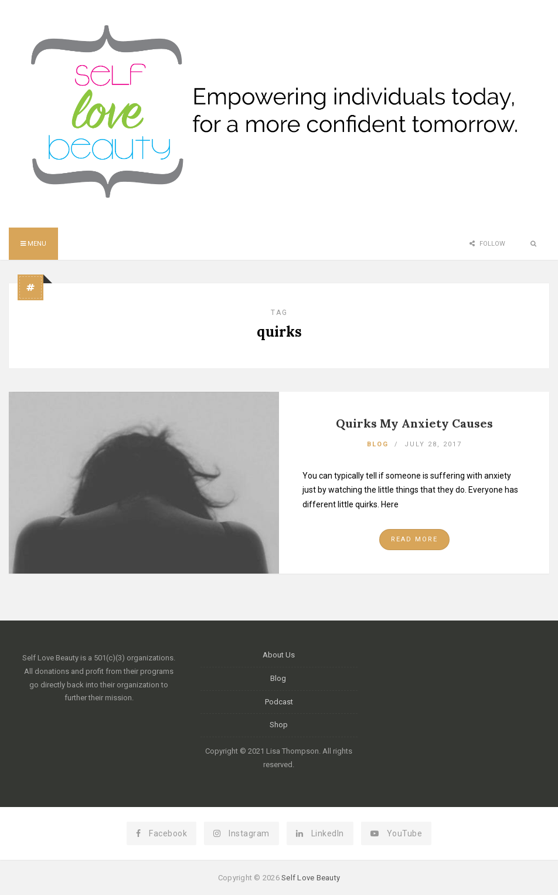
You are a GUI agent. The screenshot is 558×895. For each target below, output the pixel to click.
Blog (378, 444)
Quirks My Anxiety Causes (414, 423)
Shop (279, 724)
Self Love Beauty (310, 877)
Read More (414, 539)
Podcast (279, 701)
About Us (279, 654)
